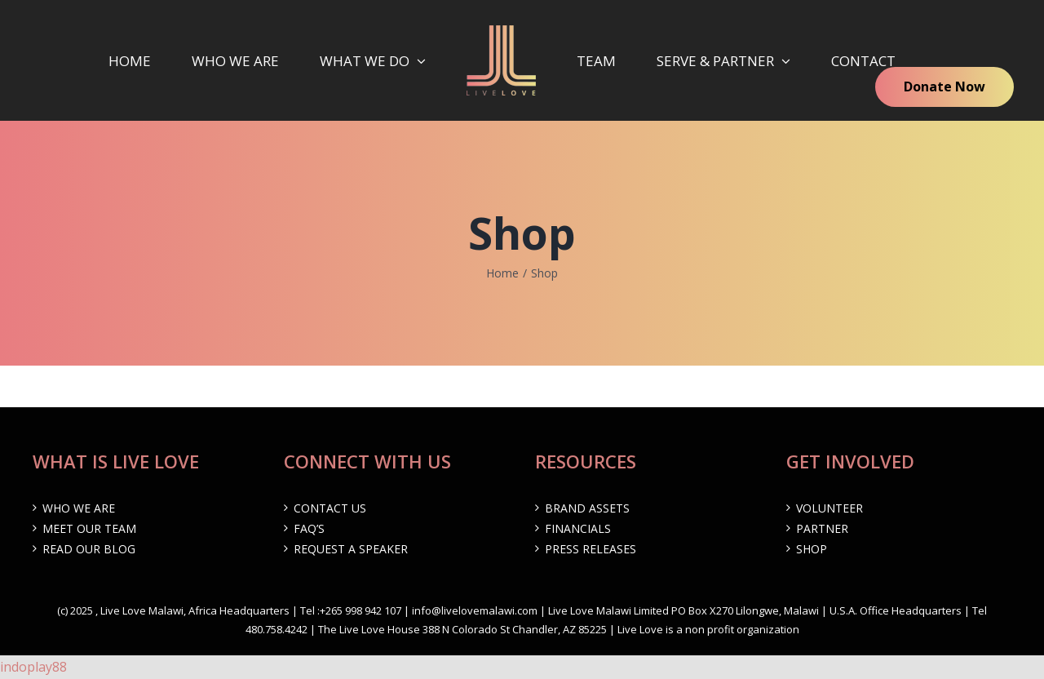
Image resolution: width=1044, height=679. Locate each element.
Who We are (78, 508)
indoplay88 (33, 667)
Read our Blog (88, 549)
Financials (578, 528)
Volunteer (829, 508)
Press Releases (590, 549)
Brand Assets (587, 508)
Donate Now (944, 86)
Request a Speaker (351, 549)
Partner (822, 528)
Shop (811, 549)
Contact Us (330, 508)
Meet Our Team (89, 528)
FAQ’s (309, 528)
